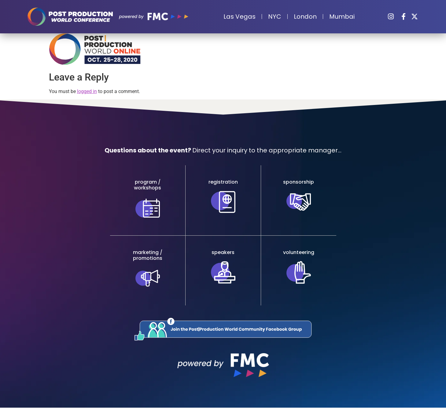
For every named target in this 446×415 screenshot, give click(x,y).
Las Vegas (239, 16)
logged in (87, 91)
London (305, 16)
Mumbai (342, 16)
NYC (274, 16)
